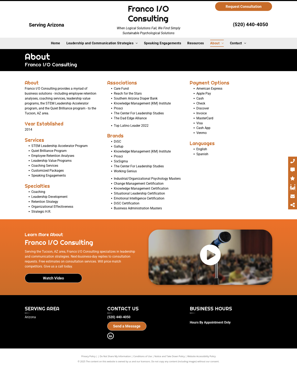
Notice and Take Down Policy (169, 356)
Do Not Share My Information (115, 356)
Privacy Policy (88, 356)
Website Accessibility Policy (201, 356)
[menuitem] (55, 43)
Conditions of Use (142, 356)
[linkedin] (110, 336)
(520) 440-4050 (250, 24)
